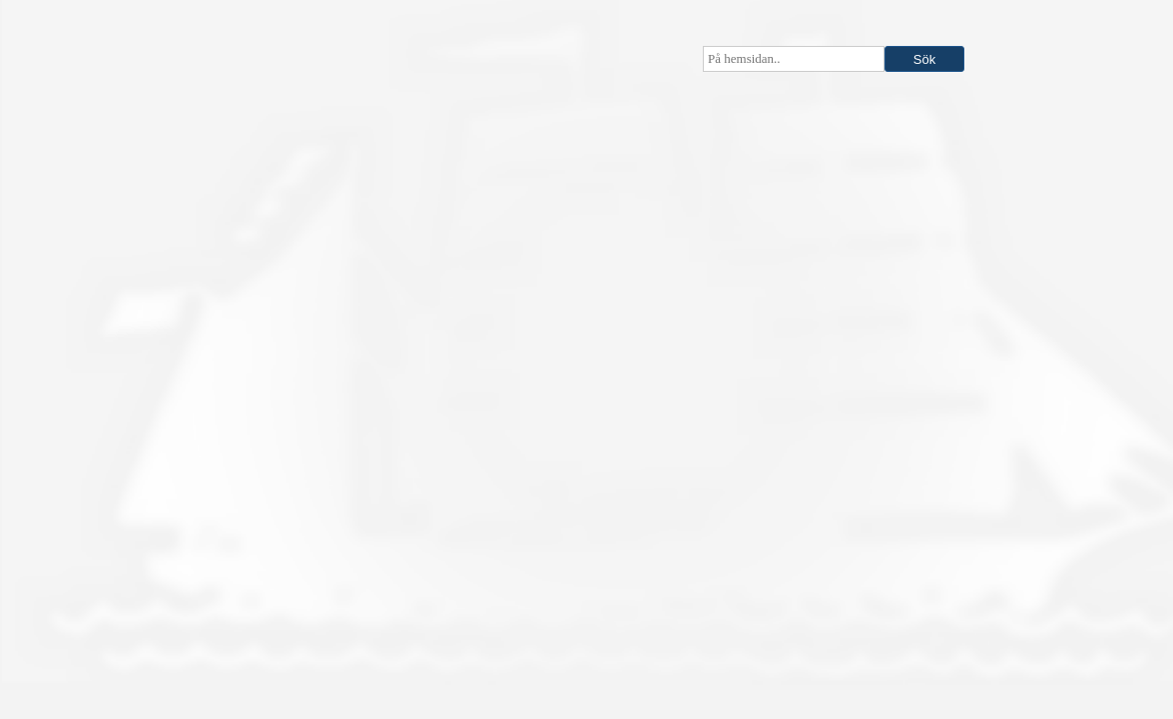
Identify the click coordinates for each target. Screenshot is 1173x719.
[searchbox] (793, 59)
